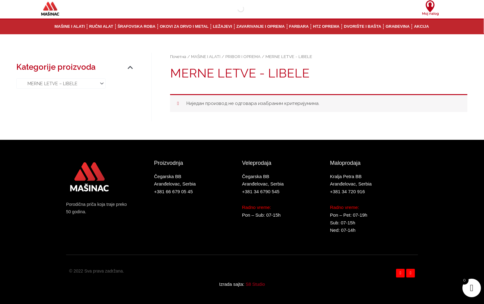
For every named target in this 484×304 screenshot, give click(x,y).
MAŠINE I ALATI (206, 56)
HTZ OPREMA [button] (326, 26)
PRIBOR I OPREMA (245, 56)
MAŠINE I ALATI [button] (69, 26)
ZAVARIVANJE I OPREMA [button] (260, 26)
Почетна (178, 56)
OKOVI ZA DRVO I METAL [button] (184, 26)
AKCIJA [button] (421, 26)
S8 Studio (255, 284)
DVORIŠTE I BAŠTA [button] (362, 26)
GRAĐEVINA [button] (398, 26)
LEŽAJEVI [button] (222, 26)
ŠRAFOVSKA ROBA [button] (137, 26)
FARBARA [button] (299, 26)
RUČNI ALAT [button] (101, 26)
